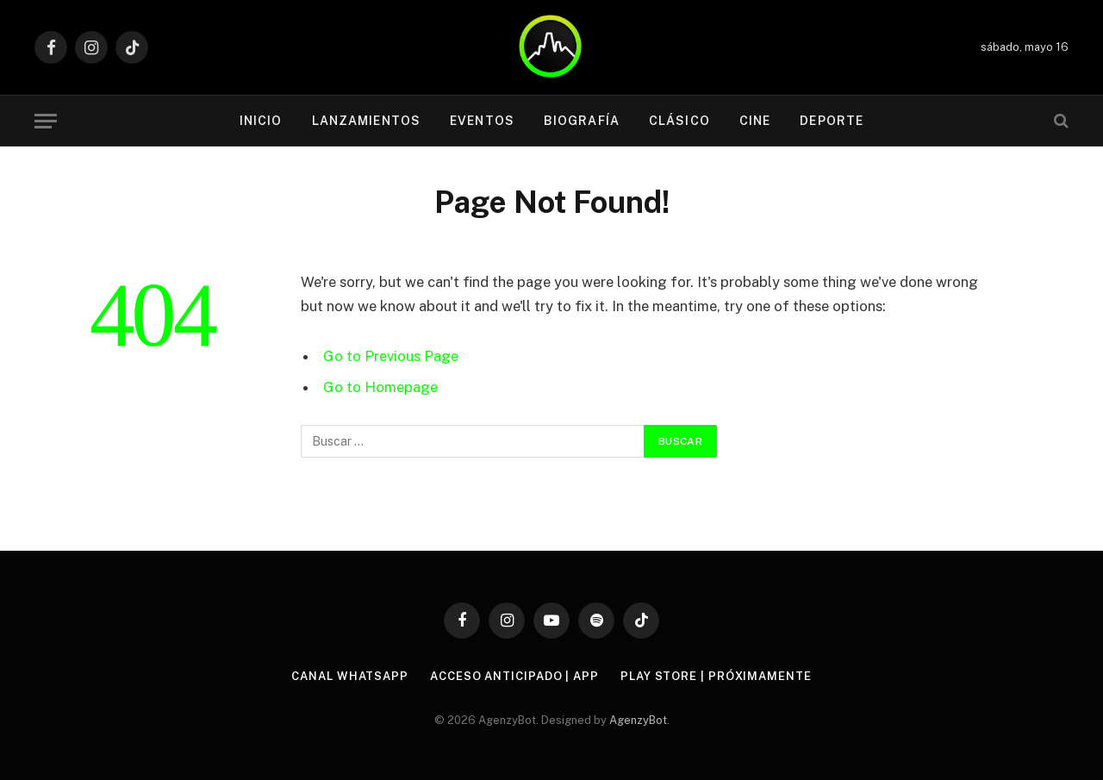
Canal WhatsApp (349, 676)
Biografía (582, 121)
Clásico (679, 121)
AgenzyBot (638, 720)
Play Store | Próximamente (716, 676)
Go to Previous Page (390, 356)
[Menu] (45, 121)
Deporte (831, 121)
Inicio (261, 121)
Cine (754, 121)
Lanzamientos (366, 121)
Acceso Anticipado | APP (514, 676)
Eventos (482, 121)
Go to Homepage (380, 387)
